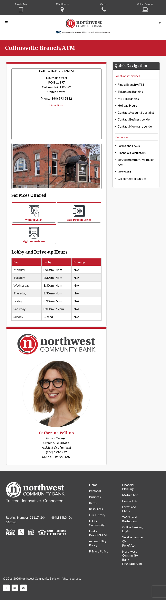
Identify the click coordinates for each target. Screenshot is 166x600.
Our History (97, 515)
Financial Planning (128, 487)
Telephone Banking (130, 91)
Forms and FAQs (129, 146)
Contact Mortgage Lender (135, 126)
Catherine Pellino (56, 432)
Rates (93, 503)
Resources (122, 137)
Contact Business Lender (134, 119)
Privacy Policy (98, 551)
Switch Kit (124, 172)
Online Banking (145, 4)
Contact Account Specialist (136, 112)
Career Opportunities (132, 178)
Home (93, 485)
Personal (95, 491)
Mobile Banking (128, 98)
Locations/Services (127, 76)
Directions (56, 105)
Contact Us (129, 501)
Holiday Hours (127, 105)
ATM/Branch (62, 4)
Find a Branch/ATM (131, 84)
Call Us (103, 4)
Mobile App (21, 4)
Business (95, 497)
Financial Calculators (132, 153)
